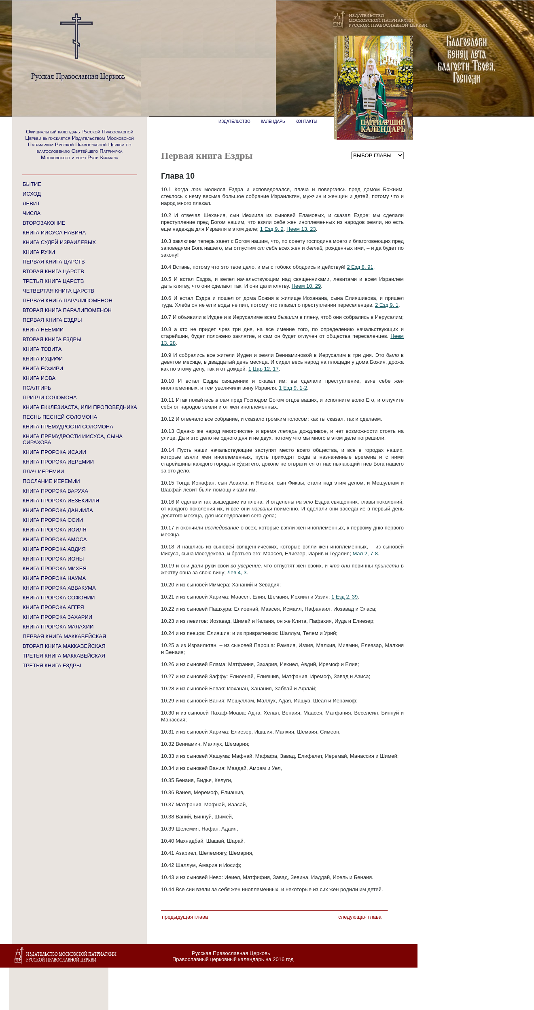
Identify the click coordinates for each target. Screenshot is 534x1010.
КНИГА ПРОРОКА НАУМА (54, 578)
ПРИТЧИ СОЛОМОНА (50, 397)
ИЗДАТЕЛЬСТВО (234, 121)
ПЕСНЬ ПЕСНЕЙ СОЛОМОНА (60, 417)
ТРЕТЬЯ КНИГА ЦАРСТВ (53, 281)
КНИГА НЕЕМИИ (43, 330)
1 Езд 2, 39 (344, 597)
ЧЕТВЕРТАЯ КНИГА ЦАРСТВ (58, 291)
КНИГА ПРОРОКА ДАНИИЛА (58, 510)
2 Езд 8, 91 (360, 267)
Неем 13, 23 (301, 229)
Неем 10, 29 (306, 286)
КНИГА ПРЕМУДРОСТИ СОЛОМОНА (68, 427)
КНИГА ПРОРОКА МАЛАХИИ (58, 627)
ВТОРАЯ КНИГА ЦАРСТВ (53, 271)
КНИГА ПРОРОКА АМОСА (55, 539)
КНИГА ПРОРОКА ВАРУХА (55, 491)
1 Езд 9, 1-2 (293, 388)
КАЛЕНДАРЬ (273, 121)
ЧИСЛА (31, 213)
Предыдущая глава (185, 917)
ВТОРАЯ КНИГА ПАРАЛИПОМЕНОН (67, 310)
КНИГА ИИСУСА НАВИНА (54, 233)
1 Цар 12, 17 (263, 369)
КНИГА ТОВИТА (42, 349)
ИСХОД (32, 194)
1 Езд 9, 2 (272, 229)
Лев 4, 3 (236, 572)
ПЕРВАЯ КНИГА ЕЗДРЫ (52, 320)
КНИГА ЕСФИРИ (43, 368)
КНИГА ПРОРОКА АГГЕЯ (53, 607)
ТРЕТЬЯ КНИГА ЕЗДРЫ (52, 665)
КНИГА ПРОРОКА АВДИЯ (54, 549)
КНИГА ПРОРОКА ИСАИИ (54, 452)
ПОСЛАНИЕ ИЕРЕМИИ (51, 481)
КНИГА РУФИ (39, 252)
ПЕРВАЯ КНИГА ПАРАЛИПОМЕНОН (67, 300)
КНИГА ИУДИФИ (43, 359)
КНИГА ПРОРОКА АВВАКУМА (59, 588)
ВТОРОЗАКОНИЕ (44, 223)
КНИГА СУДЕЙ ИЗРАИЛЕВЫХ (59, 242)
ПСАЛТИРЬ (37, 388)
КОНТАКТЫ (307, 121)
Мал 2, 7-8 (365, 553)
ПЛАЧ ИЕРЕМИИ (43, 471)
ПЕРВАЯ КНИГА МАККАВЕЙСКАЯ (64, 636)
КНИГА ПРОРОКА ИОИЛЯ (55, 530)
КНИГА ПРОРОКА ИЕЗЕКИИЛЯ (61, 501)
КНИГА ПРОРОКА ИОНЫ (53, 559)
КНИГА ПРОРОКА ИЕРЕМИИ (58, 462)
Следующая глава (359, 917)
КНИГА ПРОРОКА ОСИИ (53, 520)
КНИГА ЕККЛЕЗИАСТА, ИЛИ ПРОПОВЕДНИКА (80, 407)
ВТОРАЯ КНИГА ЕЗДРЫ (52, 339)
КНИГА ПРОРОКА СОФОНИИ (59, 598)
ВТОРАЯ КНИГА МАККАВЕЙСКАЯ (64, 646)
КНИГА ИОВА (39, 378)
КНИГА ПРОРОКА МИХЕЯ (55, 568)
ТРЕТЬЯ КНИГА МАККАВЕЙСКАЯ (64, 656)
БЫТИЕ (32, 184)
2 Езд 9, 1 (386, 305)
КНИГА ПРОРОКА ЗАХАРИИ (57, 617)
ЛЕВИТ (31, 203)
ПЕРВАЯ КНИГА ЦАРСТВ (54, 262)
